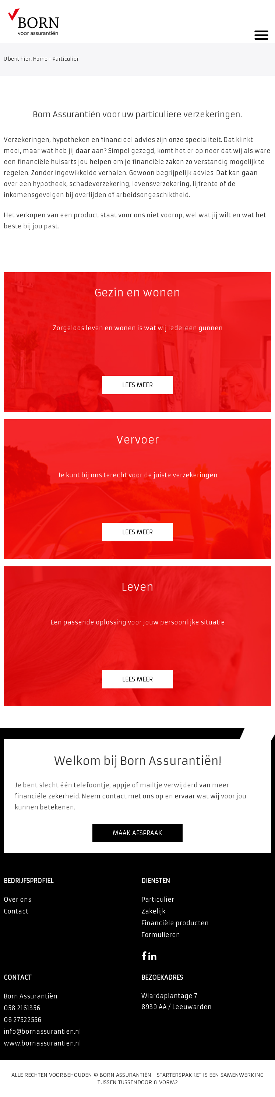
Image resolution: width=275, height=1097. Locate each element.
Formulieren (160, 934)
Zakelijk (153, 911)
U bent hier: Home (25, 59)
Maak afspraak (137, 833)
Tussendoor (135, 1082)
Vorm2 (168, 1082)
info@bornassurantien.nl (42, 1031)
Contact (16, 911)
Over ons (17, 899)
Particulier (157, 899)
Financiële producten (175, 923)
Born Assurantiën (125, 1075)
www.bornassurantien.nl (42, 1043)
